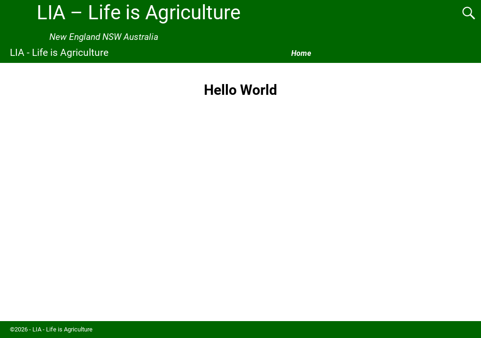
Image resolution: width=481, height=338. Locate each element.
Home (301, 53)
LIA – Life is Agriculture (138, 12)
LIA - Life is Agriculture (59, 52)
